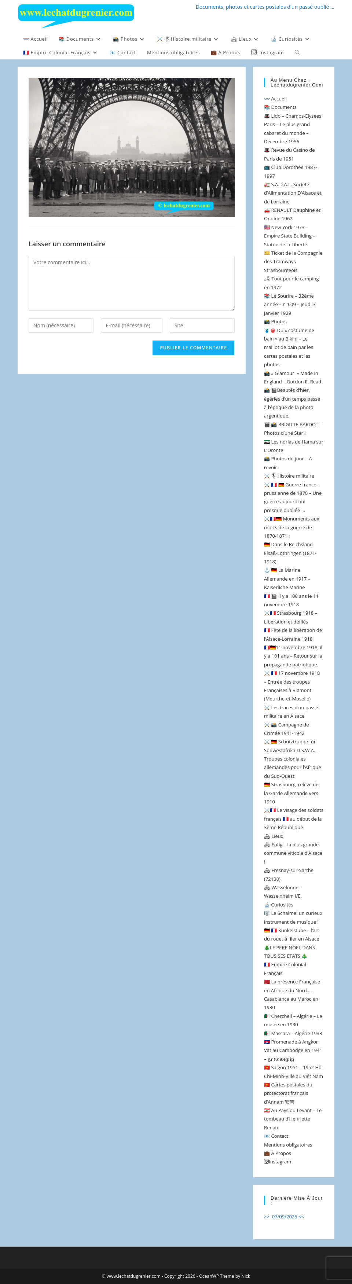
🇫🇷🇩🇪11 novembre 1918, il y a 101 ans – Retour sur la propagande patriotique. (293, 656)
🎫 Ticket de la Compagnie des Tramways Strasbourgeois (293, 261)
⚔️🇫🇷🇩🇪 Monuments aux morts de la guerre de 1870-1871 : (291, 527)
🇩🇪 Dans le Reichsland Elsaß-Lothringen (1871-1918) (290, 553)
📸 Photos (275, 321)
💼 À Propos (277, 1153)
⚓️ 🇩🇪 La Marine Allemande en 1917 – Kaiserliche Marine (287, 579)
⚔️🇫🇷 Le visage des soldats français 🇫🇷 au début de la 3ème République (293, 819)
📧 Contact (276, 1136)
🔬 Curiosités (278, 904)
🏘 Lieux (273, 836)
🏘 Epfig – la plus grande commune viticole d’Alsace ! (293, 853)
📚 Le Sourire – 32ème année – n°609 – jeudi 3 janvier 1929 (290, 304)
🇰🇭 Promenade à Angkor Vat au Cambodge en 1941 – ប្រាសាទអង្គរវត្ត (293, 1050)
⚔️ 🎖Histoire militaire (289, 475)
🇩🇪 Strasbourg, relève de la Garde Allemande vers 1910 (291, 793)
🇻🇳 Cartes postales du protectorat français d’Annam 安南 (288, 1093)
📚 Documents (280, 107)
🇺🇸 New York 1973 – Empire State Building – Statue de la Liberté (289, 236)
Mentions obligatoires (288, 1144)
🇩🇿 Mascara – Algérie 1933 (293, 1033)
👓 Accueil (275, 98)
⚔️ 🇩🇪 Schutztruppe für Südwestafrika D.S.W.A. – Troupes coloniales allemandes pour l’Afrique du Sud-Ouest (292, 758)
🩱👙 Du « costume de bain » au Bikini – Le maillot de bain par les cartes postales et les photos (289, 347)
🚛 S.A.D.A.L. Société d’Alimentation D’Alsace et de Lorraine (293, 193)
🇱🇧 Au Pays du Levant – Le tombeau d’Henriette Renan (293, 1119)
